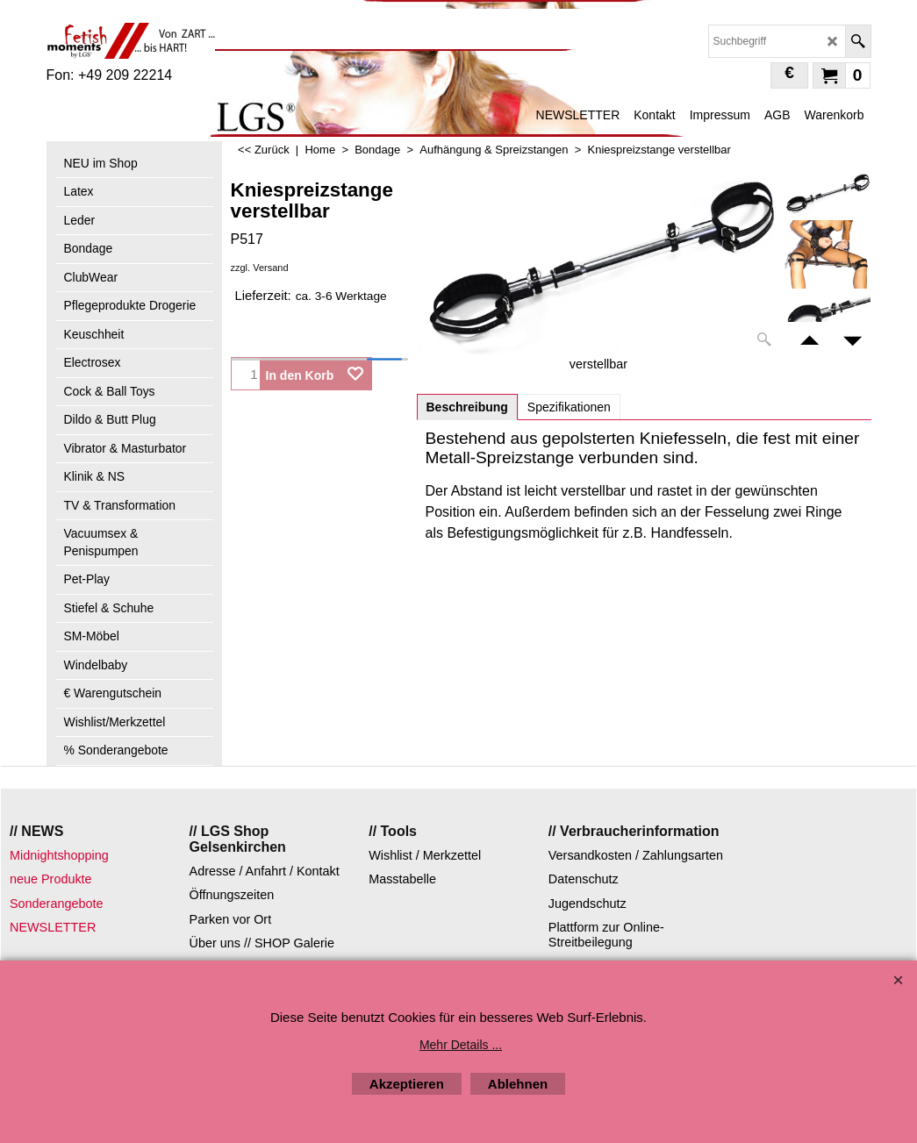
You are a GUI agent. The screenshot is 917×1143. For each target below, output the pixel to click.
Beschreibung (467, 407)
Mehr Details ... (460, 1045)
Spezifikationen (569, 407)
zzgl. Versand (260, 267)
